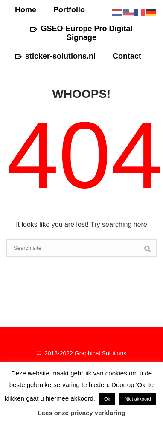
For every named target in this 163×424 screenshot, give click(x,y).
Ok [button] (107, 398)
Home (25, 10)
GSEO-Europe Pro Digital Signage (81, 33)
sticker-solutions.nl (55, 56)
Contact (127, 56)
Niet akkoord (138, 398)
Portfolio (69, 10)
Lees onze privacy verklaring (81, 412)
